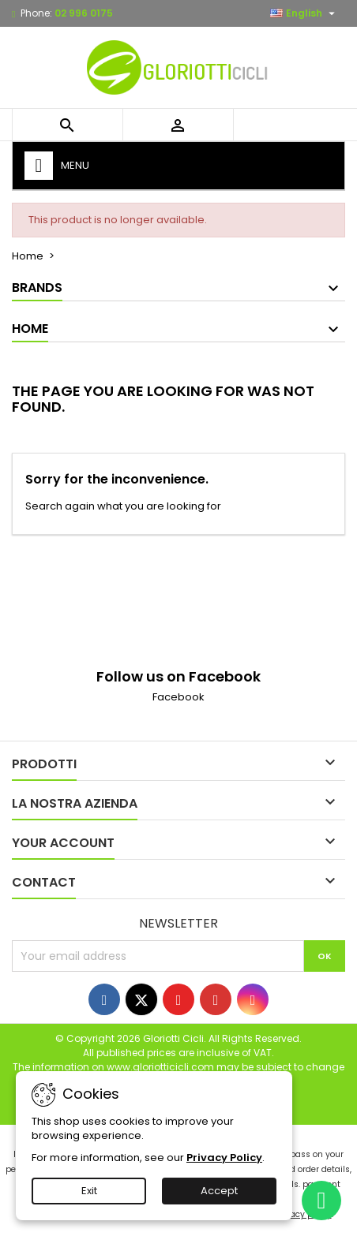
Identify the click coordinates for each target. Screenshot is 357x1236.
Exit (89, 1190)
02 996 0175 (83, 13)
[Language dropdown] (304, 13)
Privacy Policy (224, 1157)
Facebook (178, 696)
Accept (219, 1190)
